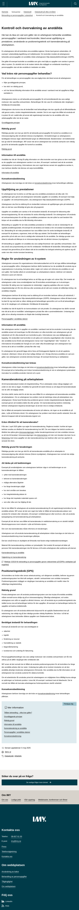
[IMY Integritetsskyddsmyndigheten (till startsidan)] (39, 3)
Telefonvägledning (9, 852)
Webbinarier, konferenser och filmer (52, 800)
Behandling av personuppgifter (14, 877)
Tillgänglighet (7, 881)
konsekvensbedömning (43, 183)
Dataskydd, (9, 756)
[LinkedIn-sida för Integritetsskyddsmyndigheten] (7, 901)
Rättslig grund (7, 149)
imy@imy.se (16, 841)
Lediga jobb (16, 800)
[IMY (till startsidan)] (39, 819)
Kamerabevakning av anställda (13, 553)
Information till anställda (10, 173)
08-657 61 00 (16, 836)
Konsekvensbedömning (12, 736)
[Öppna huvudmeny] (3, 3)
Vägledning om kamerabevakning (14, 557)
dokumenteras (42, 435)
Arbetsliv (18, 756)
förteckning (6, 438)
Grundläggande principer (11, 123)
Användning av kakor (10, 872)
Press (4, 847)
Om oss (5, 800)
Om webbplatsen (9, 886)
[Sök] (75, 3)
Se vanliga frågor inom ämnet (37, 782)
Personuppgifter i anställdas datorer (15, 319)
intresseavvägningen (26, 432)
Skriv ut (8, 752)
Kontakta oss (7, 856)
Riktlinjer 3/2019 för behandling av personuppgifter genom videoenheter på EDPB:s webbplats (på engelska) (39, 563)
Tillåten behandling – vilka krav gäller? (18, 713)
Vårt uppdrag (29, 800)
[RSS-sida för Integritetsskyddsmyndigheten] (5, 906)
